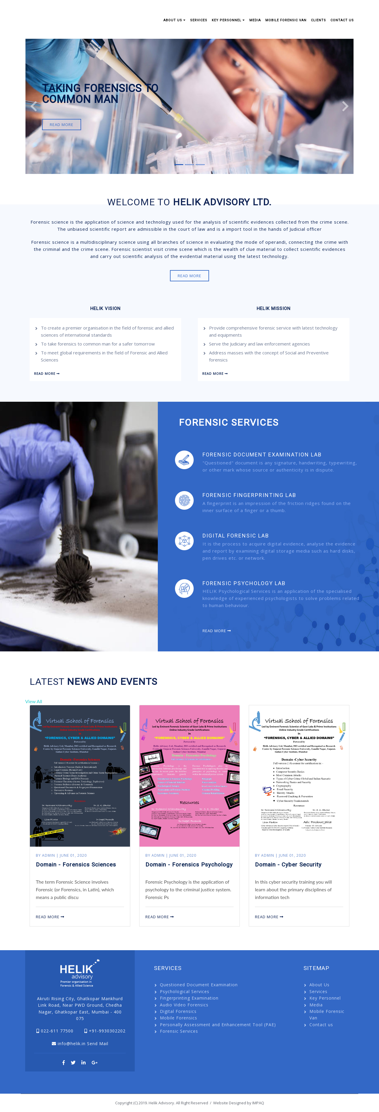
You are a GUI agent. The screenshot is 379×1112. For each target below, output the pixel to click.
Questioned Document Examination (199, 984)
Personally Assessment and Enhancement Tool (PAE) (218, 1024)
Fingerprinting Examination (189, 998)
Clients (318, 20)
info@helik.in (72, 1043)
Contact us (342, 20)
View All (33, 701)
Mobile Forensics (178, 1018)
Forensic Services (179, 1031)
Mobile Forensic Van (285, 20)
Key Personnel (228, 20)
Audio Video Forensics (184, 1005)
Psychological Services (184, 991)
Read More (61, 124)
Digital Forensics (178, 1011)
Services (198, 20)
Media (255, 20)
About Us (174, 20)
